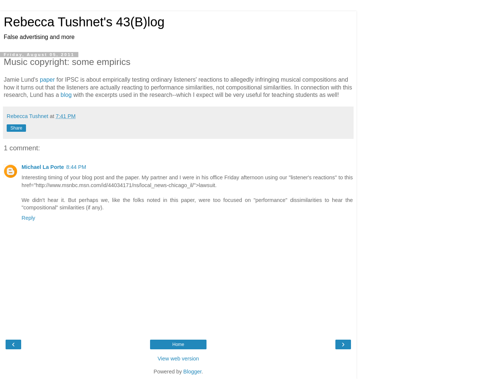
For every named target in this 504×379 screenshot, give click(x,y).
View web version (178, 359)
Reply (28, 218)
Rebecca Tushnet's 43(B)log (84, 22)
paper (48, 79)
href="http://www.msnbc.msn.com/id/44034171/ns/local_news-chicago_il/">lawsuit (118, 185)
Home (178, 344)
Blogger (192, 372)
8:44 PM (76, 167)
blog (67, 95)
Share (16, 128)
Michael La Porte (43, 167)
